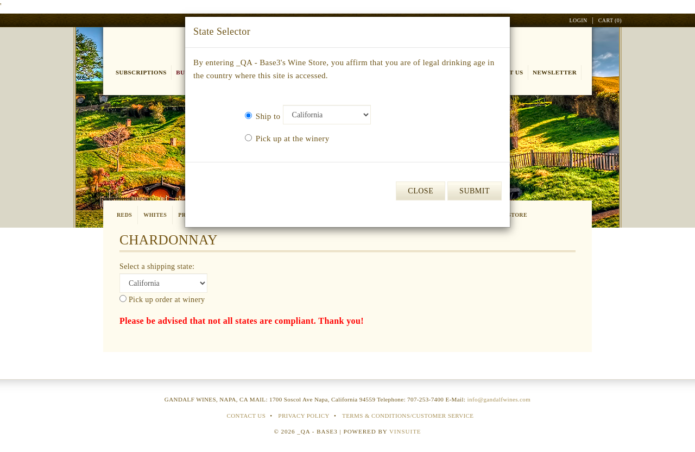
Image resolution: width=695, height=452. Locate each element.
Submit (474, 191)
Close (420, 191)
